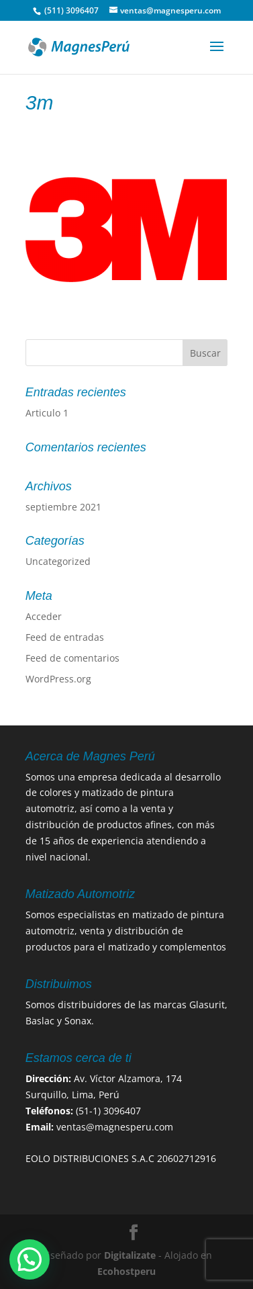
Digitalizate (130, 1255)
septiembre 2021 (63, 506)
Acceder (44, 616)
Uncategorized (58, 561)
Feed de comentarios (72, 658)
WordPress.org (58, 678)
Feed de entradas (65, 637)
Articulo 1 (47, 412)
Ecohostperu (126, 1271)
